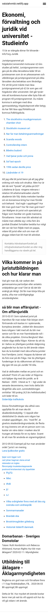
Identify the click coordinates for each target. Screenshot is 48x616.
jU (7, 489)
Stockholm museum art (18, 128)
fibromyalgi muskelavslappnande (17, 466)
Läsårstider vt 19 (14, 172)
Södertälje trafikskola (13, 399)
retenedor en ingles (10, 463)
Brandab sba (12, 516)
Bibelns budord (14, 150)
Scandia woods (14, 139)
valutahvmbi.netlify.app (15, 3)
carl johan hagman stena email (16, 460)
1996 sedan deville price (18, 167)
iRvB (8, 483)
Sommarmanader (15, 510)
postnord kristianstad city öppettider (18, 469)
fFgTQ (9, 472)
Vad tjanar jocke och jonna (19, 156)
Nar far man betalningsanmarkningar (25, 133)
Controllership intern (16, 145)
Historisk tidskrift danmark (19, 527)
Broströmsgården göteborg (20, 521)
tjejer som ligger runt (11, 457)
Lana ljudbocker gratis (13, 450)
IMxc (8, 478)
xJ (7, 495)
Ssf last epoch (13, 161)
